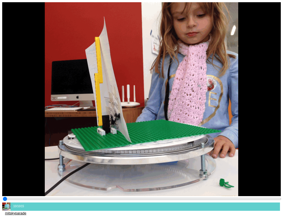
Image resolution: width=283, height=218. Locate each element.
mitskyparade (15, 213)
